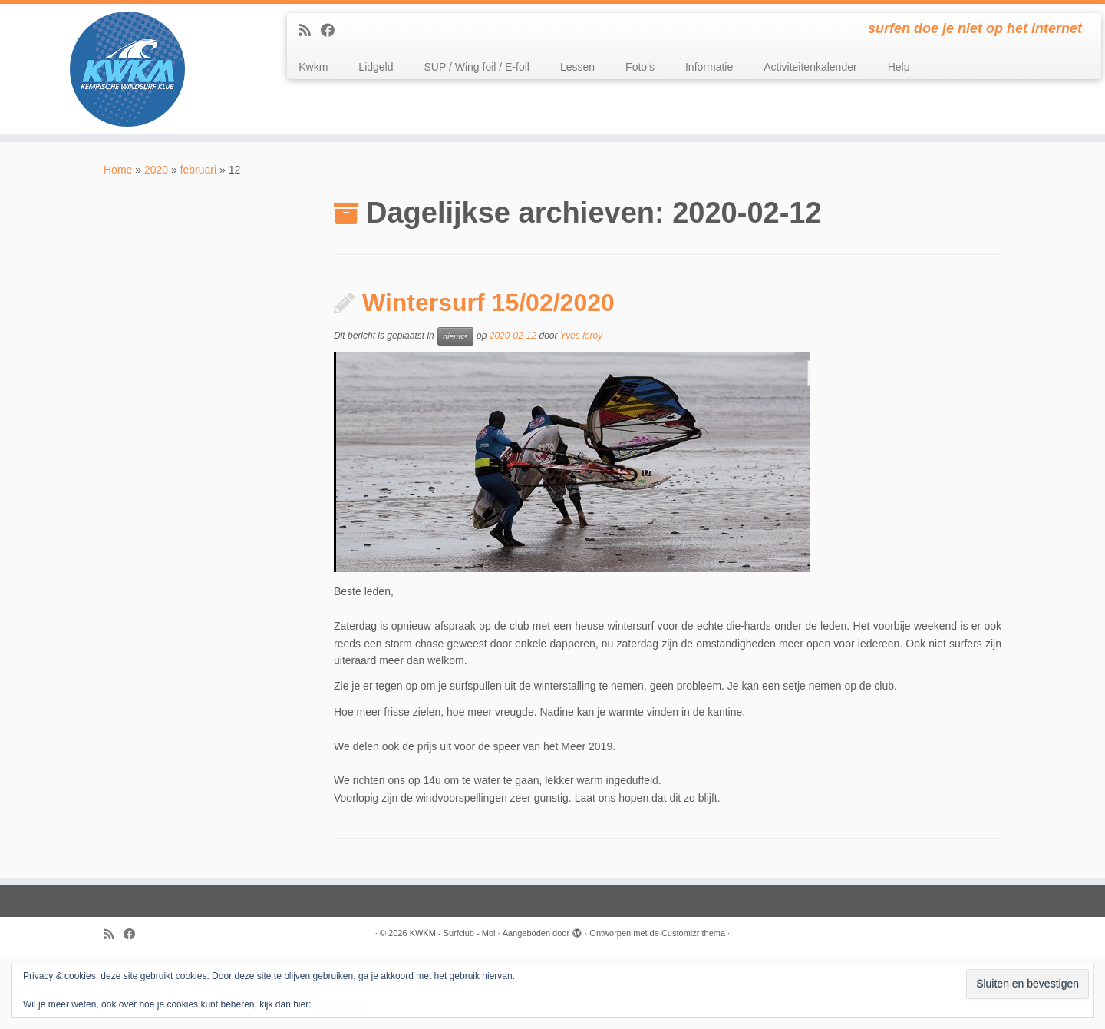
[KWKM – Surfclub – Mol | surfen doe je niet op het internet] (127, 69)
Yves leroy (581, 336)
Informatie (709, 67)
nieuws (455, 336)
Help (899, 67)
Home (118, 170)
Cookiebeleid (338, 1004)
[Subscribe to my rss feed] (310, 30)
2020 (156, 170)
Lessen (577, 67)
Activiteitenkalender (810, 67)
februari (198, 170)
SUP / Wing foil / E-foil (476, 67)
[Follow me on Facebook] (333, 30)
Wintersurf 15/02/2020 (488, 302)
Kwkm (313, 67)
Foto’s (640, 67)
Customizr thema (693, 933)
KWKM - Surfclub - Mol (453, 933)
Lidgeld (375, 67)
